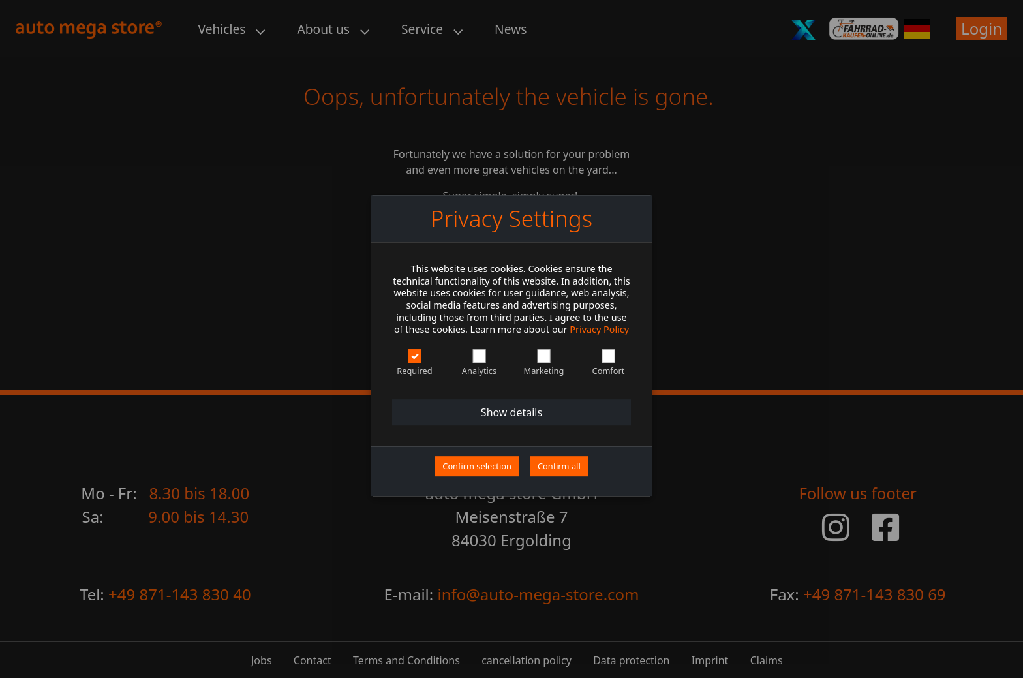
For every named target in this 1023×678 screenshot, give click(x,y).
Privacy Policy (599, 330)
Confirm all (559, 466)
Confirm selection (477, 466)
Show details (511, 412)
